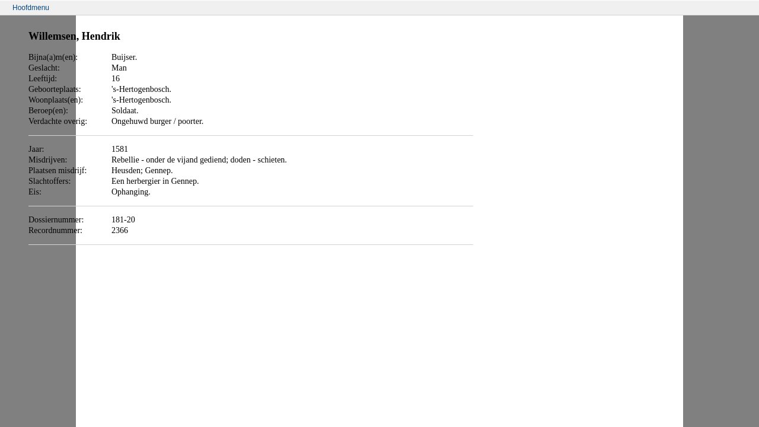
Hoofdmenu (30, 8)
